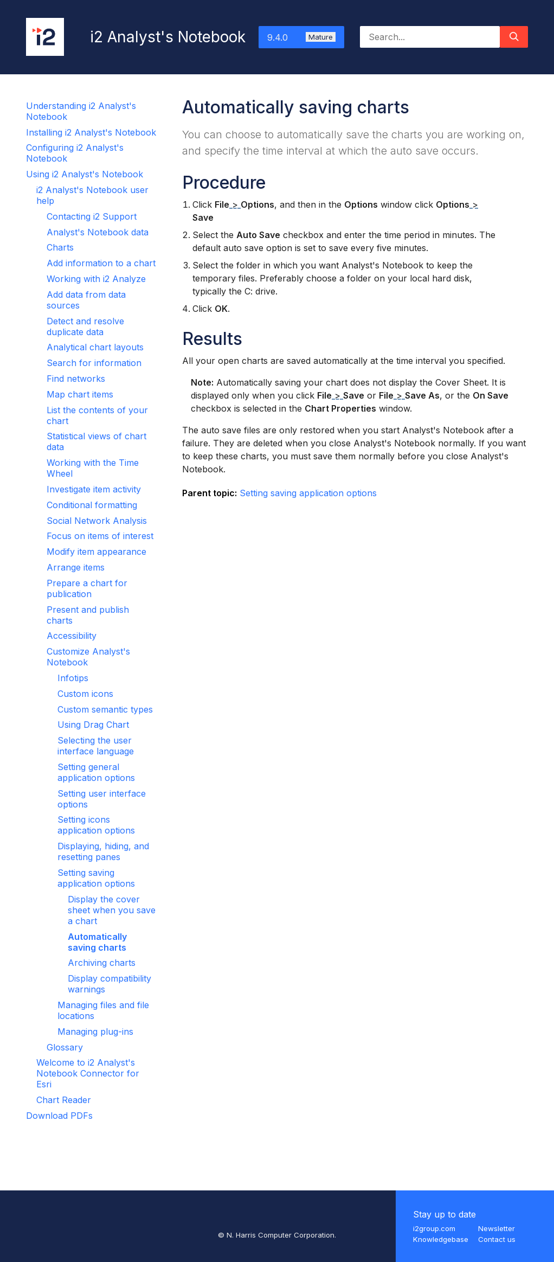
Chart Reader (63, 1099)
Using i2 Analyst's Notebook (84, 174)
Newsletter (496, 1228)
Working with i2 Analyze (96, 278)
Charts (60, 247)
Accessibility (71, 635)
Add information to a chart (101, 263)
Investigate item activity (94, 489)
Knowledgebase (440, 1239)
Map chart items (80, 394)
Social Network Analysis (97, 520)
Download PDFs (59, 1115)
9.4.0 (301, 37)
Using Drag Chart (93, 724)
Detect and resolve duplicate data (85, 326)
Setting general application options (96, 772)
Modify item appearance (96, 551)
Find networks (76, 378)
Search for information (94, 362)
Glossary (65, 1047)
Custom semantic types (105, 709)
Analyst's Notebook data (98, 232)
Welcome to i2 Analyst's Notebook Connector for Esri (87, 1073)
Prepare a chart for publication (87, 588)
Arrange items (76, 567)
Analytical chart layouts (95, 347)
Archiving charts (102, 962)
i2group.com (434, 1228)
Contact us (497, 1239)
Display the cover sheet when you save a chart (112, 910)
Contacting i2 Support (92, 216)
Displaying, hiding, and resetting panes (103, 851)
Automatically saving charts (97, 942)
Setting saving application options (96, 878)
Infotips (72, 677)
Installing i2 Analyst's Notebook (91, 132)
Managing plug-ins (95, 1031)
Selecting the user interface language (95, 746)
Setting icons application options (96, 825)
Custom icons (85, 693)
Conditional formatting (92, 504)
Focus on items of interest (100, 535)
